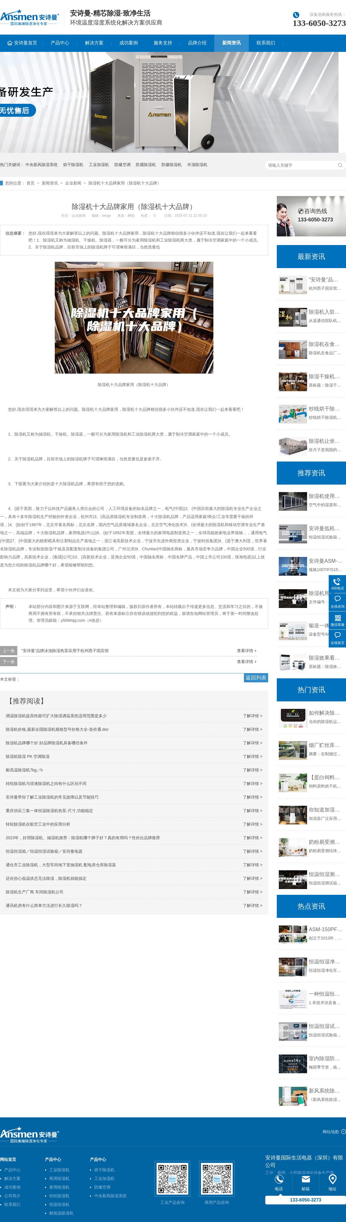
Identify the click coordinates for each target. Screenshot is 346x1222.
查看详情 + (247, 650)
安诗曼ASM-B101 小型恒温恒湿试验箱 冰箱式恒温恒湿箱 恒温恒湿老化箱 (326, 561)
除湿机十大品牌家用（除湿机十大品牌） (125, 183)
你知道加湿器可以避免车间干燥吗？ (326, 810)
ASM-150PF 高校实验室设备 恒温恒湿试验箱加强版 (326, 929)
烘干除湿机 (73, 164)
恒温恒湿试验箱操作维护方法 (326, 1026)
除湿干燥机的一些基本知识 (326, 376)
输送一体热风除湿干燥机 (326, 625)
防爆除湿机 (171, 164)
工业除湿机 (59, 1170)
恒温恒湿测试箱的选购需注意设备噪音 (326, 874)
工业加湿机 (99, 164)
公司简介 (12, 1195)
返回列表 (256, 678)
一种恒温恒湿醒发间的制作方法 (326, 994)
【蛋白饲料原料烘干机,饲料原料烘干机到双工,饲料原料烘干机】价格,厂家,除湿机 (326, 777)
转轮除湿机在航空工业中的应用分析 (38, 824)
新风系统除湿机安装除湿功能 (326, 1091)
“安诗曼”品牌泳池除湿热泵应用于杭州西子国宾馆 (65, 650)
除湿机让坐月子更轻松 (326, 441)
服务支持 (163, 42)
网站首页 (8, 1159)
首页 (31, 183)
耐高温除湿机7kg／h (24, 770)
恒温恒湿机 (59, 1204)
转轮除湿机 (59, 1195)
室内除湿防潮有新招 (326, 1058)
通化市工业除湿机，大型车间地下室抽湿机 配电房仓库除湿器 (61, 865)
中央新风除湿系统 (41, 164)
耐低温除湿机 (61, 1213)
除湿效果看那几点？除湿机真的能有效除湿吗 (326, 658)
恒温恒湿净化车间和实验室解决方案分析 (326, 962)
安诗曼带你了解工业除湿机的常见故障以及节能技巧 (52, 797)
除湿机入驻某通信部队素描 (326, 312)
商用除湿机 (59, 1178)
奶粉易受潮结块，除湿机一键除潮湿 (326, 842)
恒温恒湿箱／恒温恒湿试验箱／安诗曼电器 (44, 851)
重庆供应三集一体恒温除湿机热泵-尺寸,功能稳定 (49, 810)
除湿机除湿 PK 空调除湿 (28, 756)
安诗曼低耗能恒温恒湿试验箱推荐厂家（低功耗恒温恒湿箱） (326, 528)
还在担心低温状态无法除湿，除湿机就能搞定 (46, 878)
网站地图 (331, 1131)
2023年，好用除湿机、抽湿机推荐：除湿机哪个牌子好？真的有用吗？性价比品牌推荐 (83, 837)
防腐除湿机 (146, 164)
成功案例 (128, 42)
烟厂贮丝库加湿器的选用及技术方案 (326, 745)
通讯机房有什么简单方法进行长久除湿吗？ (44, 905)
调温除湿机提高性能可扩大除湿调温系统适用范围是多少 (56, 715)
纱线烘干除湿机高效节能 (326, 409)
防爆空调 (122, 164)
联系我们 (266, 42)
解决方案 (94, 42)
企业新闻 (73, 183)
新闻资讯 (231, 42)
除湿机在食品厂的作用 (326, 344)
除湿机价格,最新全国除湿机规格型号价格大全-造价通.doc (57, 729)
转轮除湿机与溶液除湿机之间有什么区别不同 (46, 783)
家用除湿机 (59, 1187)
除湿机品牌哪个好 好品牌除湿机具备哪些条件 (47, 743)
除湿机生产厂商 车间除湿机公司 (34, 892)
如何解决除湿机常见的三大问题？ (326, 713)
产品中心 (60, 42)
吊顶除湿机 (197, 164)
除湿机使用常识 (326, 496)
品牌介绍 (197, 42)
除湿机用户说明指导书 (326, 593)
